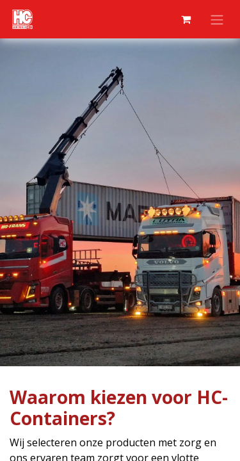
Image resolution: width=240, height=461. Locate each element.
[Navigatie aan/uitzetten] (217, 19)
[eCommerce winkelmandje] (185, 19)
